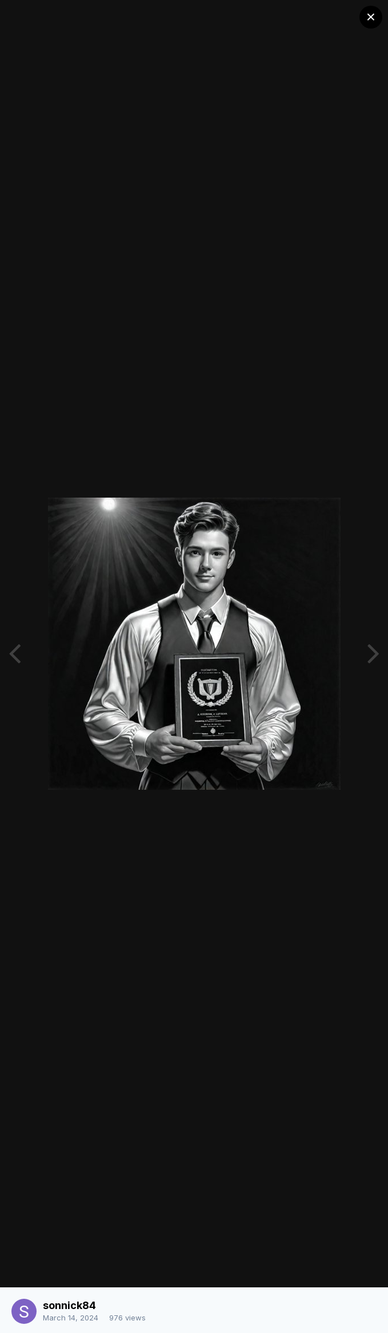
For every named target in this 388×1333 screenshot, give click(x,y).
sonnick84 (69, 1305)
